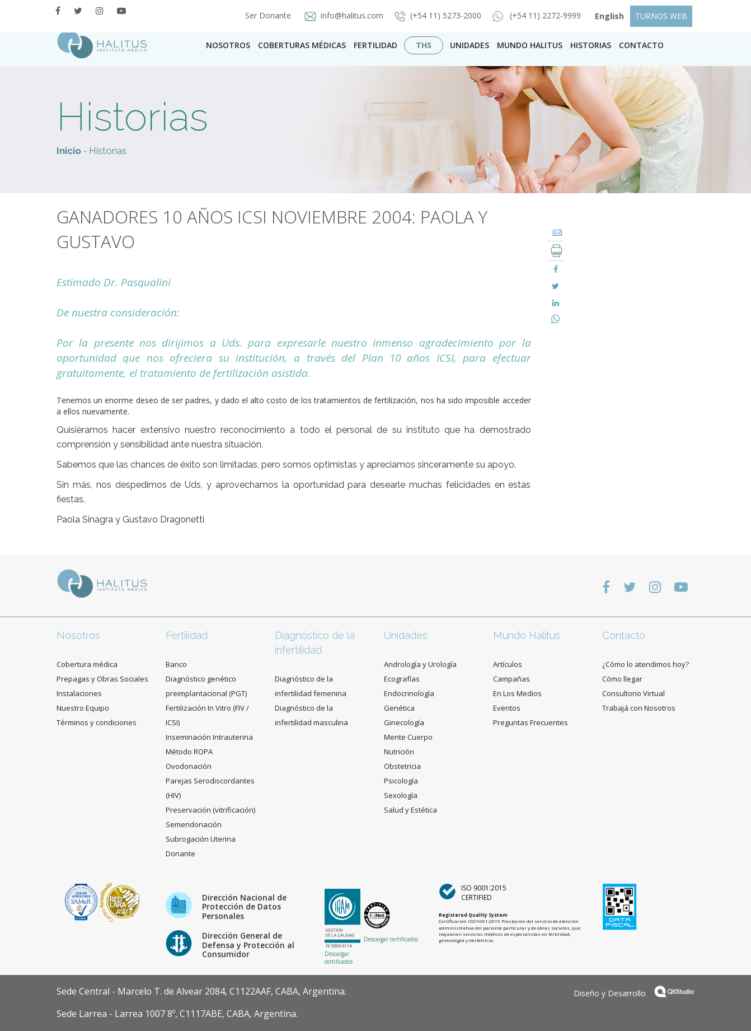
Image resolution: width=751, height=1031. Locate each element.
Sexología (400, 795)
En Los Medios (517, 693)
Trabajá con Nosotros (638, 708)
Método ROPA (189, 752)
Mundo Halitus (529, 45)
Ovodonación (189, 766)
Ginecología (404, 722)
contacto (641, 45)
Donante (180, 853)
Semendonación (194, 824)
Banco (176, 664)
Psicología (401, 781)
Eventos (506, 708)
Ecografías (402, 679)
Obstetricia (402, 766)
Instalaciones (79, 693)
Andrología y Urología (420, 664)
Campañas (511, 679)
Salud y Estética (410, 810)
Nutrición (399, 752)
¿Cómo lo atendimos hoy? (645, 664)
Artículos (507, 664)
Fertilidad (375, 45)
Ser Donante (265, 15)
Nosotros (228, 45)
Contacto (623, 635)
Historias (590, 45)
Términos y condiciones (97, 722)
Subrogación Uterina (201, 839)
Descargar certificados (339, 957)
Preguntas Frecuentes (530, 722)
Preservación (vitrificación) (210, 810)
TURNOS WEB (661, 16)
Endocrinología (409, 693)
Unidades (469, 45)
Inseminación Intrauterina (209, 737)
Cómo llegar (622, 679)
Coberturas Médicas (302, 45)
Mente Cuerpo (408, 737)
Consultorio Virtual (633, 693)
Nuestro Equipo (83, 708)
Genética (399, 708)
